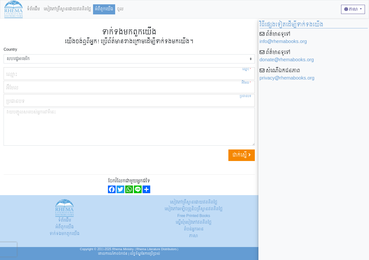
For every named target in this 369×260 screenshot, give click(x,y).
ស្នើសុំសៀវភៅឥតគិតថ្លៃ (194, 222)
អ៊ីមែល (246, 83)
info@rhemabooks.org (283, 41)
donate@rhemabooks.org (287, 60)
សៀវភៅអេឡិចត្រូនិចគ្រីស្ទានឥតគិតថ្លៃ (194, 208)
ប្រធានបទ (245, 96)
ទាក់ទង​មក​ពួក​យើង (65, 233)
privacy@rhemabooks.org (287, 78)
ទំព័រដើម (33, 9)
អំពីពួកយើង (104, 9)
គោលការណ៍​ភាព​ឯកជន (112, 254)
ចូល (120, 9)
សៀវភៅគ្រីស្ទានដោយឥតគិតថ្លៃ (67, 9)
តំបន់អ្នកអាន (194, 229)
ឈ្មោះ (246, 69)
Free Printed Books (193, 215)
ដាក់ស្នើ (241, 155)
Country (10, 49)
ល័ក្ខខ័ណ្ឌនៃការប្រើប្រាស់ (145, 254)
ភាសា (351, 9)
